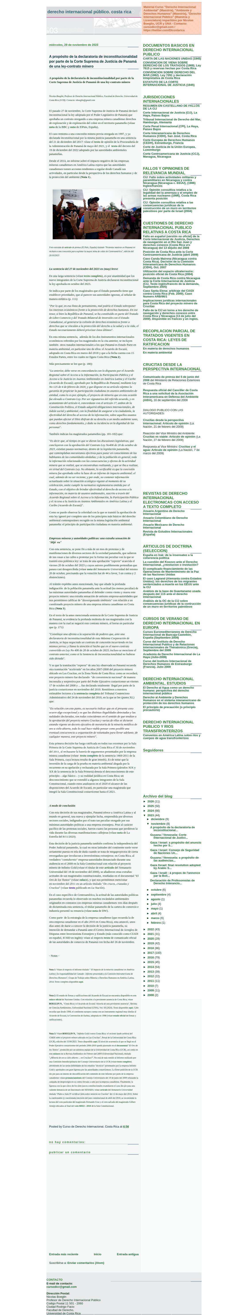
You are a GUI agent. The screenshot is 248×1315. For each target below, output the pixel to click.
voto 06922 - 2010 (83, 1106)
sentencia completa (88, 693)
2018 (151, 948)
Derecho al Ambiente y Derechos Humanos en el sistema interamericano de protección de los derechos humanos (172, 700)
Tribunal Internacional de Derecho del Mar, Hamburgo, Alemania (172, 121)
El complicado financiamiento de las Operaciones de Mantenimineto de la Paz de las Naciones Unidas (171, 571)
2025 (151, 806)
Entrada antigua (128, 1254)
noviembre (158, 823)
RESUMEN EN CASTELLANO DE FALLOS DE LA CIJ (171, 107)
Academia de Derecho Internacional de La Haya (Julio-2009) (171, 656)
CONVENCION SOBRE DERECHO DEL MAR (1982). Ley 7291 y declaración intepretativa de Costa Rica (169, 75)
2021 (151, 934)
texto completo (124, 1061)
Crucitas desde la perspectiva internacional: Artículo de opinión (166, 421)
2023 (151, 815)
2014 (151, 967)
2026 (151, 801)
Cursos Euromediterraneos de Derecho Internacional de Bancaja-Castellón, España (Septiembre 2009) (170, 634)
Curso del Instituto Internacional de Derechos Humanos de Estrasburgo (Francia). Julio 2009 (167, 663)
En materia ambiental (157, 352)
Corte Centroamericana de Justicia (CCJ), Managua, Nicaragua (171, 155)
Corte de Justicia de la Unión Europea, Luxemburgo (169, 148)
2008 (151, 995)
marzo (155, 918)
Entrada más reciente (63, 1254)
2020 (151, 938)
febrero (156, 922)
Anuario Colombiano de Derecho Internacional (165, 519)
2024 (151, 810)
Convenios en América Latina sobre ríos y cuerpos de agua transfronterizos (171, 737)
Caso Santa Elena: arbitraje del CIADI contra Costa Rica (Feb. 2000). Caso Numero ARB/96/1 (168, 293)
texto (114, 146)
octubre (156, 889)
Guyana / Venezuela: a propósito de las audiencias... (174, 859)
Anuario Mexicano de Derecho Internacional (163, 526)
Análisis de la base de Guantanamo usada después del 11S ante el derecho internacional (171, 594)
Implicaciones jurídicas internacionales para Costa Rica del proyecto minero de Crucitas (170, 303)
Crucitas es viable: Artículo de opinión (169, 436)
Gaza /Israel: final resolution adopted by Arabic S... (175, 866)
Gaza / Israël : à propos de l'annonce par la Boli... (175, 874)
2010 (151, 985)
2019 (151, 943)
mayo (155, 908)
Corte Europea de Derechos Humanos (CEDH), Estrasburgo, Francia (169, 141)
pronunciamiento (74, 1078)
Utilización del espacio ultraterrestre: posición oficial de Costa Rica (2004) (168, 273)
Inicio (97, 1254)
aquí (81, 982)
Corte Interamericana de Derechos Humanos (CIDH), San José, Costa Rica (170, 134)
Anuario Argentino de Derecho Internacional (164, 512)
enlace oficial (55, 999)
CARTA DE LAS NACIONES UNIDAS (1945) (172, 58)
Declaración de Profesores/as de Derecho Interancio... (172, 882)
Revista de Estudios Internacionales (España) (167, 533)
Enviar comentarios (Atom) (85, 1263)
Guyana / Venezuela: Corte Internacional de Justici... (169, 836)
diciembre (158, 819)
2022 (151, 929)
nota (52, 127)
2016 (151, 957)
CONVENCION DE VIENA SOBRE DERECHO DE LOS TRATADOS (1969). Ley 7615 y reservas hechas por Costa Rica (172, 65)
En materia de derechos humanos (166, 348)
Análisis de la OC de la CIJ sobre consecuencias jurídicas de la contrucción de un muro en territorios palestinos (172, 603)
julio (154, 904)
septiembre (159, 894)
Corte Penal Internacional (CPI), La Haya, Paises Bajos (171, 128)
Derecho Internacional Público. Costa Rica (89, 11)
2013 (151, 971)
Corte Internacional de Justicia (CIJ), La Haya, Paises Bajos (170, 114)
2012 (151, 976)
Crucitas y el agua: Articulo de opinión (169, 448)
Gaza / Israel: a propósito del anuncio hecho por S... (175, 844)
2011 (151, 981)
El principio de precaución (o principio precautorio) (169, 708)
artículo (68, 247)
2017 (151, 952)
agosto (156, 899)
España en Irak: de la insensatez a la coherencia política (168, 556)
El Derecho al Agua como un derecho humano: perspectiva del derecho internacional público (168, 690)
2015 (151, 962)
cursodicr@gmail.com (61, 1286)
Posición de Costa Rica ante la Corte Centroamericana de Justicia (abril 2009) (170, 253)
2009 (151, 990)
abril (154, 913)
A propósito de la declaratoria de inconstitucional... (172, 829)
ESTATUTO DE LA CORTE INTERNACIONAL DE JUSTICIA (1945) (169, 83)
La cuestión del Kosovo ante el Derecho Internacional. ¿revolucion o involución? (170, 563)
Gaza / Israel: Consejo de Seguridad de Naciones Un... (174, 851)
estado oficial (119, 1015)
